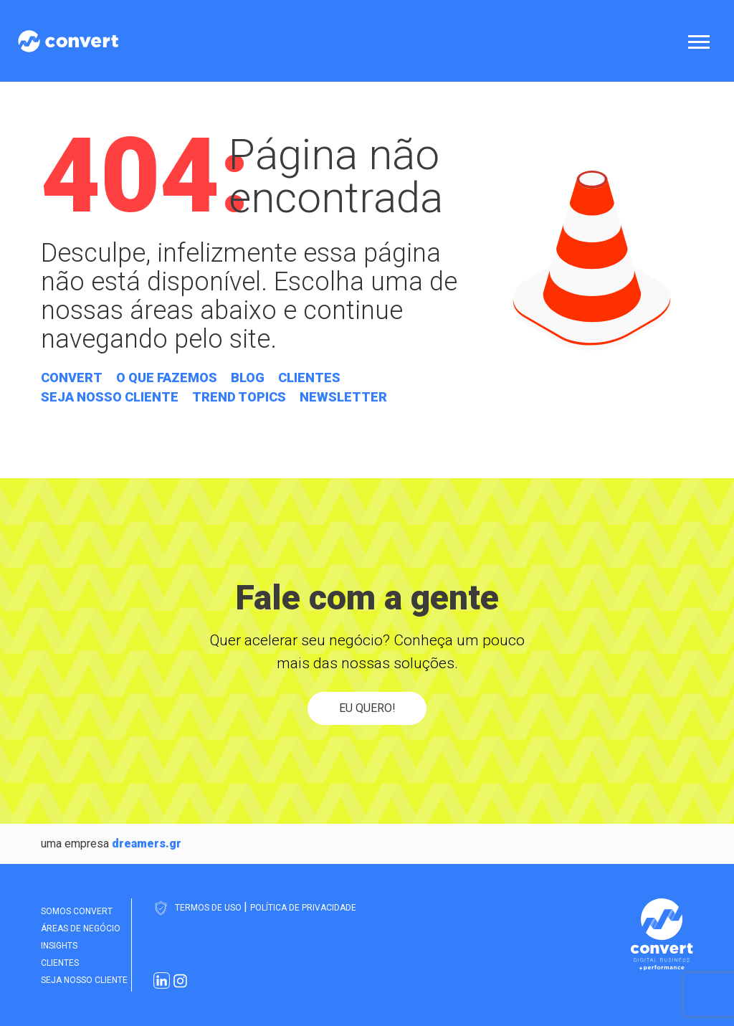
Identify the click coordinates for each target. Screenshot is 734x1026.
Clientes (309, 377)
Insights (59, 946)
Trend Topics (239, 396)
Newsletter (343, 396)
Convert (72, 377)
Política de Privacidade (303, 908)
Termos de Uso (209, 908)
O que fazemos (166, 377)
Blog (247, 377)
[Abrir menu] (701, 41)
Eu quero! (367, 708)
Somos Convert (77, 911)
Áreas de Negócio (80, 928)
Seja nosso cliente (109, 396)
